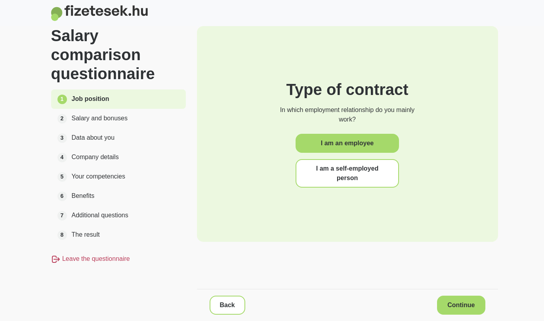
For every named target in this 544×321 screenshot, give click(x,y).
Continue (461, 305)
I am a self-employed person (347, 173)
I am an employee (347, 143)
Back (227, 305)
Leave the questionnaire (90, 258)
